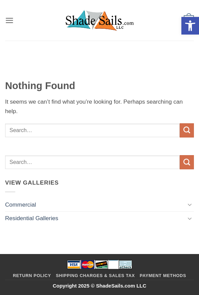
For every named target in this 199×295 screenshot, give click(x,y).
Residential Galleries (31, 218)
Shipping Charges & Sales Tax (95, 275)
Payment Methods (163, 275)
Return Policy (32, 275)
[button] (190, 26)
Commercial (20, 205)
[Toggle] (190, 204)
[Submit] (187, 130)
